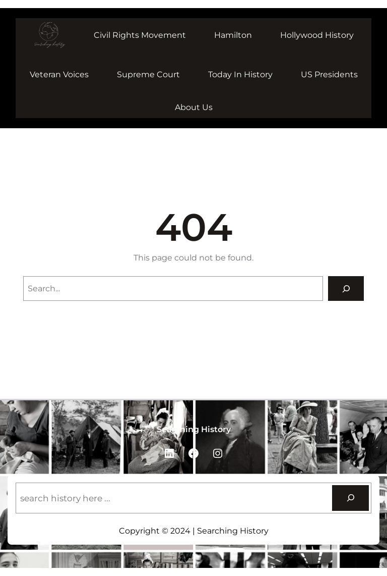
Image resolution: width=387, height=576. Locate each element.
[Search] (346, 288)
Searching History (194, 429)
